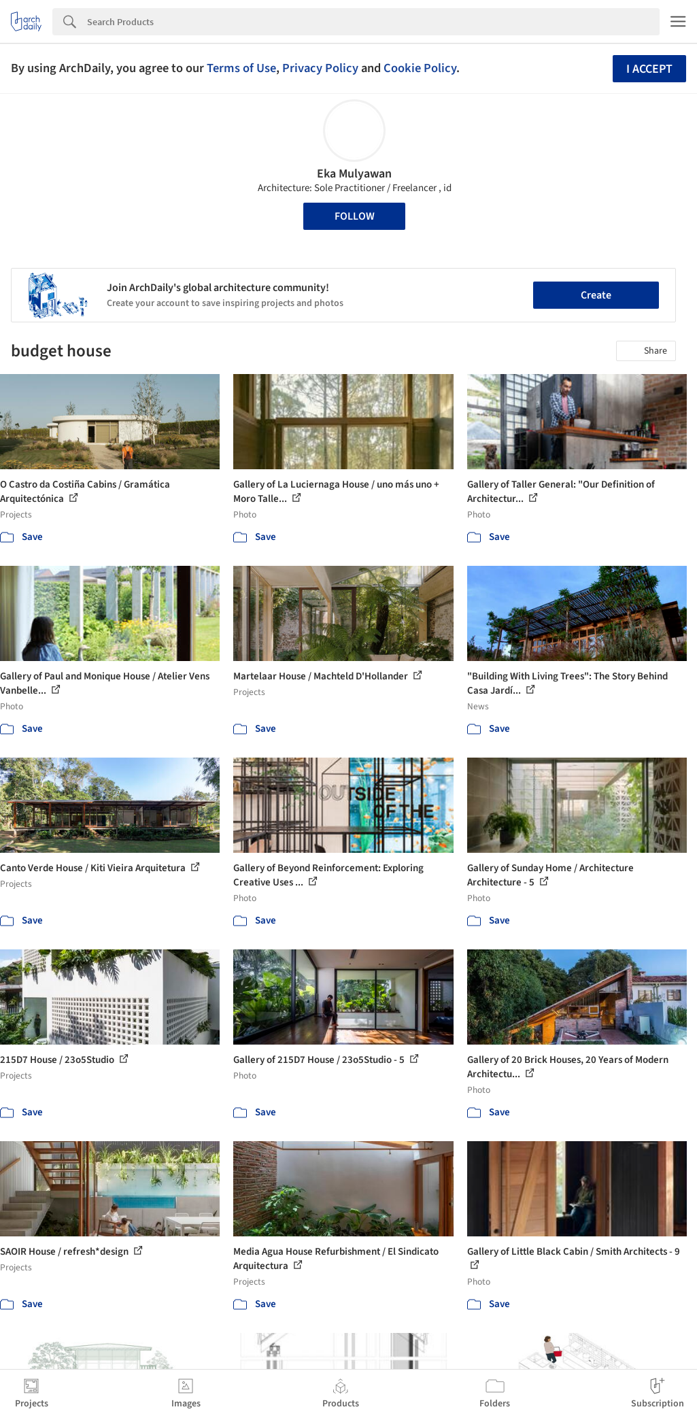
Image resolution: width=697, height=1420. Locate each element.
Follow (355, 216)
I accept (649, 69)
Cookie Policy (420, 68)
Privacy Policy (320, 68)
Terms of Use (241, 68)
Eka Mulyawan (354, 173)
